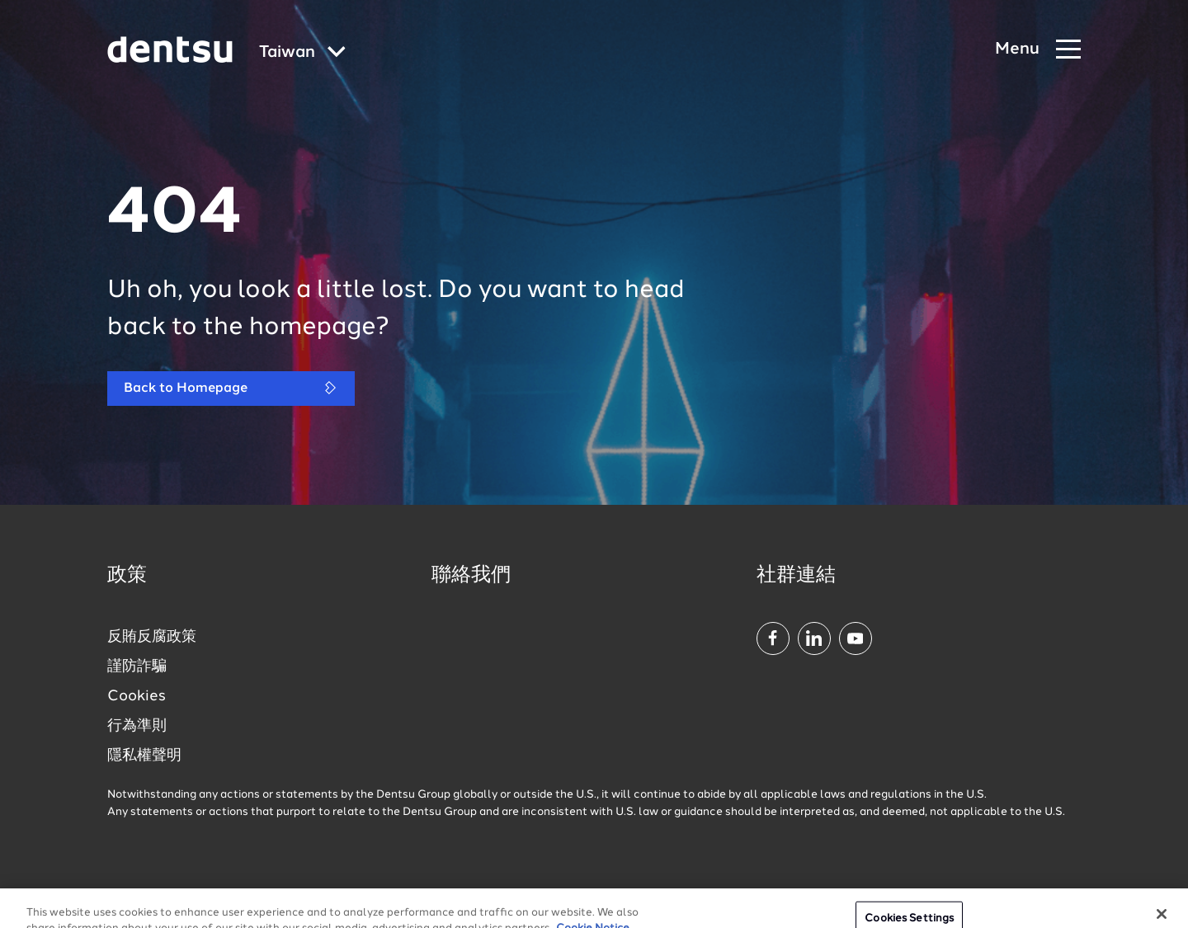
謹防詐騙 (137, 666)
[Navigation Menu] (1038, 50)
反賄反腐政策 (151, 636)
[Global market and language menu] (302, 53)
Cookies (136, 696)
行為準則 (137, 725)
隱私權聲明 (144, 755)
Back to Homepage (231, 388)
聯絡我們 (471, 576)
